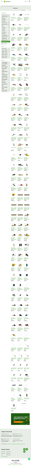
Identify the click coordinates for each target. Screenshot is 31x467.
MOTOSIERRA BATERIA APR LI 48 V (13, 48)
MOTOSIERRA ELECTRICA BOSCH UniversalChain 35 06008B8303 (20, 168)
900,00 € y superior (5, 58)
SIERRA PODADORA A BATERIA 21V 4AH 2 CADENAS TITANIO (20, 138)
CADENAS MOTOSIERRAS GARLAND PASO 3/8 (14, 289)
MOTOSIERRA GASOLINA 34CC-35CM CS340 (13, 329)
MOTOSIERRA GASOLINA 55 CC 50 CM (26, 309)
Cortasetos (5, 30)
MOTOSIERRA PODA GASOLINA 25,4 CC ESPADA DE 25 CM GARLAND (27, 68)
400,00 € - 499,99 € (5, 54)
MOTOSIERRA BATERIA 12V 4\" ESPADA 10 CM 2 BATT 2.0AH (20, 48)
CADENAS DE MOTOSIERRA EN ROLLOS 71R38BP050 (26, 259)
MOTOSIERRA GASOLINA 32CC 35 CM (27, 319)
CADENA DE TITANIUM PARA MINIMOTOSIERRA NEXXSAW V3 (13, 158)
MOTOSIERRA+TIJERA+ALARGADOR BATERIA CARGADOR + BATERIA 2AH (27, 138)
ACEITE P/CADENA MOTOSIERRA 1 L (26, 398)
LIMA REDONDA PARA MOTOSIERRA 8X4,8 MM (27, 339)
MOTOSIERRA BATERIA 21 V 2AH (26, 78)
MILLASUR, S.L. (5, 82)
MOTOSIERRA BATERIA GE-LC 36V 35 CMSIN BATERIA (20, 28)
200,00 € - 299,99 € (5, 51)
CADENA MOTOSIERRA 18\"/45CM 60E (26, 389)
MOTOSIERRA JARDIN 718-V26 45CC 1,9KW (26, 158)
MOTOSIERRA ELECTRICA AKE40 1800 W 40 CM (13, 58)
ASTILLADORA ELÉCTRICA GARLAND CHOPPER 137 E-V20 (13, 198)
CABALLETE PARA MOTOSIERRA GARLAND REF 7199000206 (13, 279)
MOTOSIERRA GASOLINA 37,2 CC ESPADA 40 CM (13, 118)
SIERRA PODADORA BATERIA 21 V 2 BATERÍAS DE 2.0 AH (14, 98)
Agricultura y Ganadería (5, 16)
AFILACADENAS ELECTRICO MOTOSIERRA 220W (20, 399)
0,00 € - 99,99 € (5, 48)
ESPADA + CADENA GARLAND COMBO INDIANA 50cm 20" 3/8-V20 (13, 208)
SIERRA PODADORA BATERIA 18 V (20, 128)
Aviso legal (9, 464)
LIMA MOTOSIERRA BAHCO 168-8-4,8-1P (26, 369)
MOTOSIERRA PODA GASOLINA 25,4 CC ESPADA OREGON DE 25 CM (27, 88)
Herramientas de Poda (5, 41)
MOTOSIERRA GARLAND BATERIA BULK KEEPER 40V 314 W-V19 (14, 188)
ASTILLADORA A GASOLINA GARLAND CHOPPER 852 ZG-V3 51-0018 (26, 188)
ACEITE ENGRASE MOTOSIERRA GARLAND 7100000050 (20, 299)
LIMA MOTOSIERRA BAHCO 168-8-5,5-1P (13, 369)
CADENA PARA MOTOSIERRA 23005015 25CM (13, 168)
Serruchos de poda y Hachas (6, 43)
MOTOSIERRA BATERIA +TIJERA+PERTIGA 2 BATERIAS (20, 78)
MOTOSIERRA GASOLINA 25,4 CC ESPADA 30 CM (26, 108)
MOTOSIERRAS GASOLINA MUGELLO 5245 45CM (26, 249)
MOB (5, 85)
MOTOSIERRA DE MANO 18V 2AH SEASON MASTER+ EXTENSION (26, 18)
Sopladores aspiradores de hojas (6, 37)
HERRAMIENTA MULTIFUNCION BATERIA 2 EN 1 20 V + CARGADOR (20, 98)
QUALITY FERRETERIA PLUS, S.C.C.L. (6, 90)
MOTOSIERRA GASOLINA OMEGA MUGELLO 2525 (26, 299)
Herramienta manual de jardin (6, 35)
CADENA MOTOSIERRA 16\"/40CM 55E (13, 399)
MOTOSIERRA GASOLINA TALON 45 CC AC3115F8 (13, 309)
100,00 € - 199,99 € (5, 50)
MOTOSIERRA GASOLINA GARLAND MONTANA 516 (20, 269)
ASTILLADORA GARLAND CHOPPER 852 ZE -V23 (26, 168)
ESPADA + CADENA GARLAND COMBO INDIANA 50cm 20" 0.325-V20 (26, 208)
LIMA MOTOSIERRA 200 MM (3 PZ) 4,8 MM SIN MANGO (13, 349)
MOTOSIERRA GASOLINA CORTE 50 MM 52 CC (26, 118)
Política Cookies (20, 464)
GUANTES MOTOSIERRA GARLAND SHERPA (20, 249)
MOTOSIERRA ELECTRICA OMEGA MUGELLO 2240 (20, 259)
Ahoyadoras (5, 18)
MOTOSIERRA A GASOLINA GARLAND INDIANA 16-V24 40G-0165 (13, 228)
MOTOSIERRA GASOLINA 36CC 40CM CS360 (20, 319)
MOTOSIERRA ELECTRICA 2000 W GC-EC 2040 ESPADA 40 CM (20, 58)
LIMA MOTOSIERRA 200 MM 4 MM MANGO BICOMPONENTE (20, 359)
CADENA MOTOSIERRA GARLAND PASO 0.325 (26, 279)
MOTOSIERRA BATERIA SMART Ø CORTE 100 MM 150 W (14, 68)
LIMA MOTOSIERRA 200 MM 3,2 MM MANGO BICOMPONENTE (26, 359)
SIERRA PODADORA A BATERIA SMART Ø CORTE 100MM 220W (14, 138)
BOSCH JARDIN (5, 68)
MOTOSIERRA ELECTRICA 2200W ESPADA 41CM (20, 148)
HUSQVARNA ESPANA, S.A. (6, 76)
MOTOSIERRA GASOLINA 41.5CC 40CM (13, 319)
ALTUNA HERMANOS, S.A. (5, 62)
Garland (5, 73)
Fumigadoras (5, 34)
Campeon (5, 70)
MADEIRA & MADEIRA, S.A (5, 79)
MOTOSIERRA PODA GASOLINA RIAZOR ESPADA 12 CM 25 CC (14, 128)
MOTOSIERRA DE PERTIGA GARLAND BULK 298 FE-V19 (26, 289)
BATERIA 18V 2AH (26, 147)
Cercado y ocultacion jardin (6, 23)
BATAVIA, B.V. (5, 65)
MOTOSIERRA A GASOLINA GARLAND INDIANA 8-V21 (13, 238)
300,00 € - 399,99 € (5, 53)
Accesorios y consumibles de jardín (6, 15)
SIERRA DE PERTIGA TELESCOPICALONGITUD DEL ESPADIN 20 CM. (27, 28)
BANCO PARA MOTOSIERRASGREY (14, 18)
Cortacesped (5, 27)
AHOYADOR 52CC (13, 147)
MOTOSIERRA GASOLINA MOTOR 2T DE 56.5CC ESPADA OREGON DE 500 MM (20, 88)
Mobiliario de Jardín (5, 40)
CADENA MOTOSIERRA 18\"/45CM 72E (20, 389)
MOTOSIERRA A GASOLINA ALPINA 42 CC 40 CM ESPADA (13, 38)
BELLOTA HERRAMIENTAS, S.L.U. (6, 67)
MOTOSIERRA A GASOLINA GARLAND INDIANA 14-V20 (26, 218)
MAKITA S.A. (5, 81)
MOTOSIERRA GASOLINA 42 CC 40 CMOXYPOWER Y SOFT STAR (14, 28)
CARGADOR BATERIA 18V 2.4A (20, 158)
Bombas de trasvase (5, 24)
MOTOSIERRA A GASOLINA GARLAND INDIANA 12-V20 (20, 228)
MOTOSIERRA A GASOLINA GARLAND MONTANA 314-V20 (26, 238)
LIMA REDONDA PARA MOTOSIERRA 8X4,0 (20, 339)
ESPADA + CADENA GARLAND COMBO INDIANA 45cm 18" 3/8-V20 (20, 208)
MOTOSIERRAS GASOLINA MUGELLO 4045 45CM (13, 259)
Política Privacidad (14, 464)
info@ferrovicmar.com (4, 456)
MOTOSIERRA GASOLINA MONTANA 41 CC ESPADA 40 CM (26, 48)
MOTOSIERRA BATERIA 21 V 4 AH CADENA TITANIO (13, 88)
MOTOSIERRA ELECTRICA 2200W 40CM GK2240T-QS (20, 329)
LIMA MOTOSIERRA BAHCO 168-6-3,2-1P (20, 379)
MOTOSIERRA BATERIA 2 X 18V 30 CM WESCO (27, 58)
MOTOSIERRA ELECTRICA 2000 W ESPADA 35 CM (14, 108)
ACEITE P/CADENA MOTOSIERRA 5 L (13, 408)
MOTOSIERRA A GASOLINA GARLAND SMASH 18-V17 (20, 188)
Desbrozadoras (5, 32)
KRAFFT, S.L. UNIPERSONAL (6, 78)
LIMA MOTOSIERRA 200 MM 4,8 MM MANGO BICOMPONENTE (13, 359)
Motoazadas (5, 21)
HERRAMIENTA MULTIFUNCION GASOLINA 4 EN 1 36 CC (26, 98)
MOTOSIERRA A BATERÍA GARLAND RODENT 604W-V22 (14, 249)
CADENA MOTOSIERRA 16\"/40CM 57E (13, 389)
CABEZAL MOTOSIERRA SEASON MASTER (20, 18)
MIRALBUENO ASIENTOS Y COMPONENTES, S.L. (6, 84)
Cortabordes (5, 29)
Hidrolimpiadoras (5, 38)
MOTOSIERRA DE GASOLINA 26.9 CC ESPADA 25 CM (20, 38)
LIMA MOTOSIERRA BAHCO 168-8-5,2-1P (20, 369)
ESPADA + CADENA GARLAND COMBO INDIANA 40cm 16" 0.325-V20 (20, 218)
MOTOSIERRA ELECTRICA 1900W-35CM (14, 339)
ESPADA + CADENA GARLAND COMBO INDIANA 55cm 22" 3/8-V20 (26, 198)
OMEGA (5, 89)
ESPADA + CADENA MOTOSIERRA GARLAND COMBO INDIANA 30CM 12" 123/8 (13, 178)
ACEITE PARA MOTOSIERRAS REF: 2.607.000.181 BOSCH (27, 269)
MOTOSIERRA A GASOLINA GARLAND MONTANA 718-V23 (20, 238)
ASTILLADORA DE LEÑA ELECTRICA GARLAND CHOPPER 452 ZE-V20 (26, 178)
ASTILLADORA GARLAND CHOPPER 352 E (13, 269)
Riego (5, 26)
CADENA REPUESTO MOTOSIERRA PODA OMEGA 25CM (27, 379)
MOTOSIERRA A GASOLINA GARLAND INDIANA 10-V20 (26, 228)
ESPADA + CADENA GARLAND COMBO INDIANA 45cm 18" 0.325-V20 (13, 218)
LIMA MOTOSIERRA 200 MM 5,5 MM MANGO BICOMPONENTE (26, 349)
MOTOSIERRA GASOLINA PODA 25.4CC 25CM (20, 309)
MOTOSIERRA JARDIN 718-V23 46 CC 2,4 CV (14, 78)
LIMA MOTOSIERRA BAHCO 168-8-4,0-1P (13, 379)
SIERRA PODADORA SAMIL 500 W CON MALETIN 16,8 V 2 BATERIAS (26, 128)
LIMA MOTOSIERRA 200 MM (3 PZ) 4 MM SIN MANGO (20, 349)
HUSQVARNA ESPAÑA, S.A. (6, 75)
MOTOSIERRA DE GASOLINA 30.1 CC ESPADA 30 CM (26, 38)
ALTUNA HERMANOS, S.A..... (6, 64)
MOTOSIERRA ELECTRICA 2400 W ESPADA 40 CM (20, 108)
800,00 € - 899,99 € (5, 56)
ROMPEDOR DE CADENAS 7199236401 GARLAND (13, 299)
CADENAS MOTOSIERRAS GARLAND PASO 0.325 (20, 279)
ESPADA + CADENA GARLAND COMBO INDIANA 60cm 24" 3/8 (20, 198)
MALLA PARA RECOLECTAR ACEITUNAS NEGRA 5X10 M (20, 68)
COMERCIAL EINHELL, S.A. (5, 71)
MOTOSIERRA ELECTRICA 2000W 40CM (26, 329)
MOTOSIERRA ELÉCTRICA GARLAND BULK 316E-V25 (20, 178)
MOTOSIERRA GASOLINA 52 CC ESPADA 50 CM (20, 118)
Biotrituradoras (5, 19)
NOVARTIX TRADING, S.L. (5, 87)
